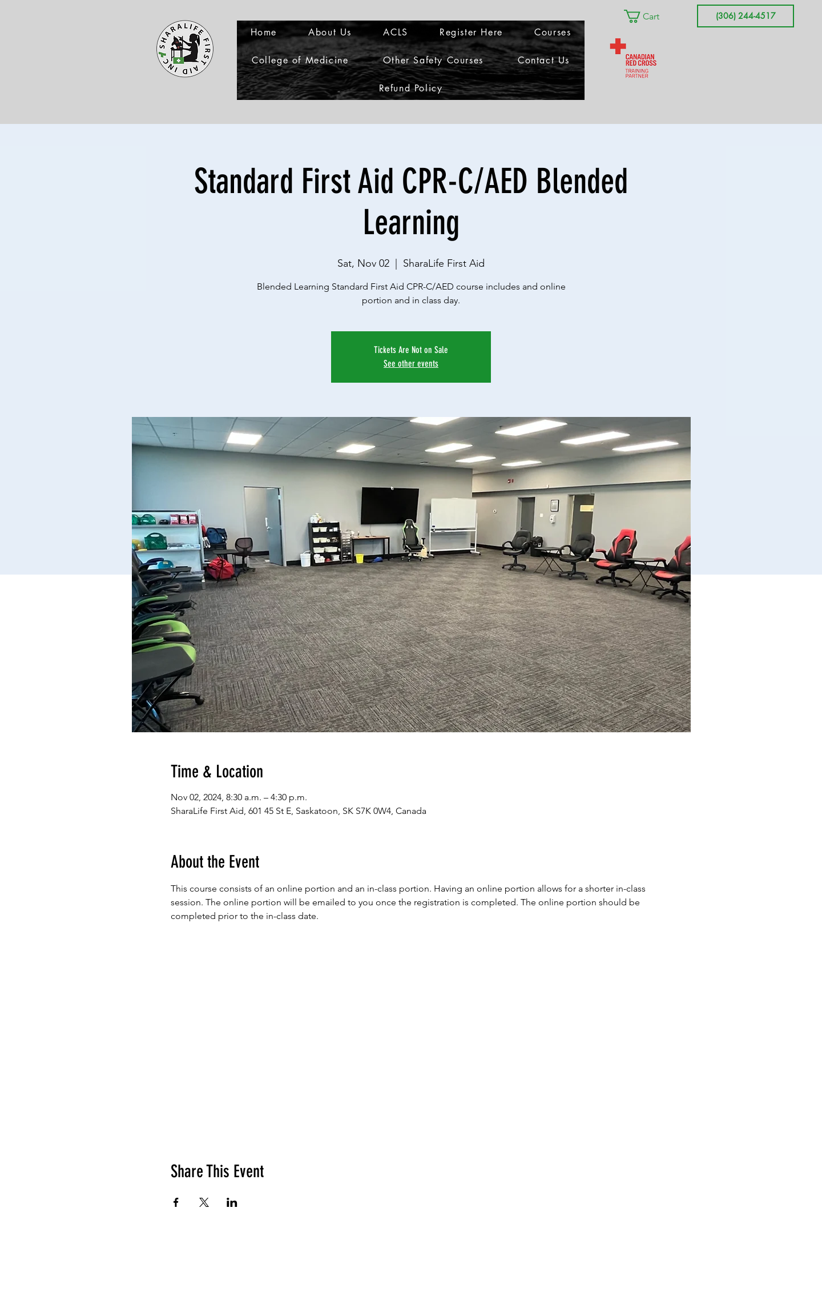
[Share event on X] (204, 1202)
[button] (649, 16)
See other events (411, 363)
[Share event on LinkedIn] (232, 1202)
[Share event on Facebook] (176, 1202)
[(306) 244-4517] (745, 16)
